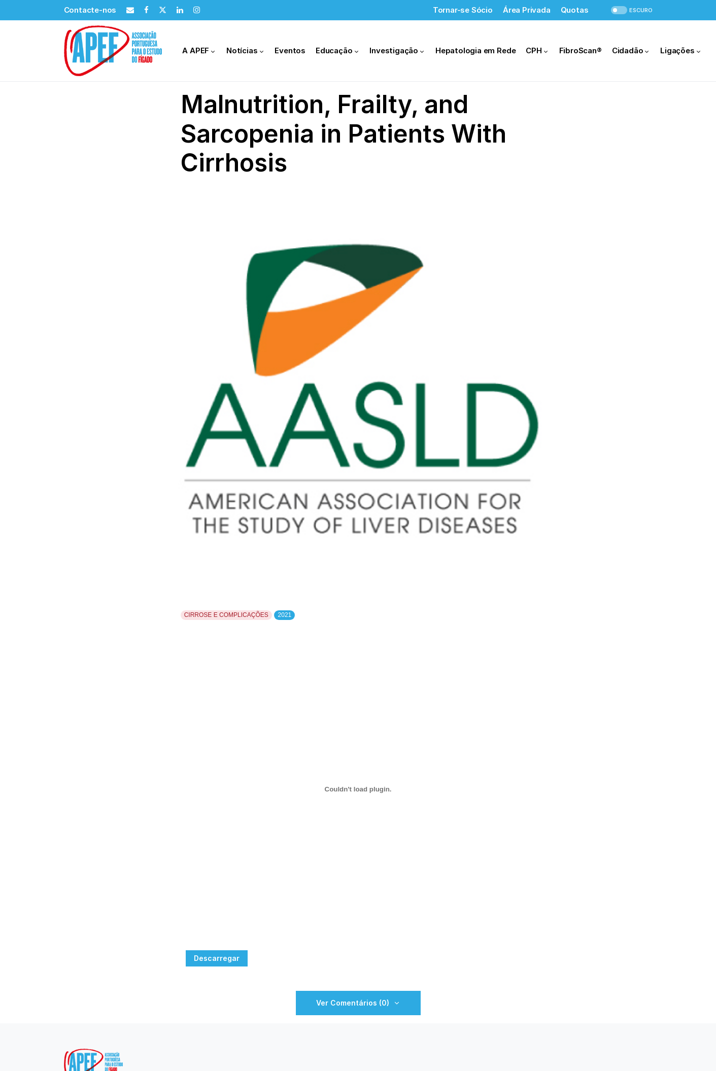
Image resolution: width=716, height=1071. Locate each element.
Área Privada (527, 10)
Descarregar (217, 958)
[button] (631, 10)
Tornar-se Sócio (463, 10)
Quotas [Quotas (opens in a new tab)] (575, 10)
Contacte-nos (90, 10)
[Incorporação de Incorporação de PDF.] (358, 789)
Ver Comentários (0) (352, 1002)
